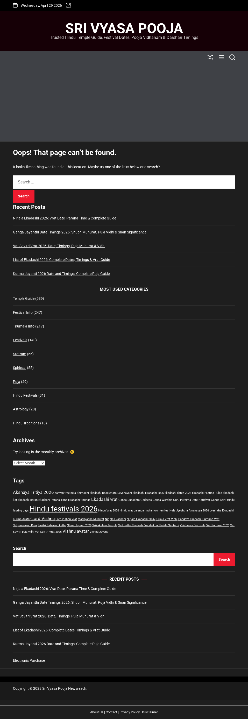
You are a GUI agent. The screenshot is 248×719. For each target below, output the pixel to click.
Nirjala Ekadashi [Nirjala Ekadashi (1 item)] (115, 519)
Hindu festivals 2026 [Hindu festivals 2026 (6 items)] (63, 508)
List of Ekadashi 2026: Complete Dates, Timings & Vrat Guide (61, 260)
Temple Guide (23, 298)
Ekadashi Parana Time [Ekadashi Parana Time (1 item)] (52, 500)
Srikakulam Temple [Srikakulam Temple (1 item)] (104, 525)
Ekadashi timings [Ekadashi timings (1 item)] (79, 500)
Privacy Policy (129, 712)
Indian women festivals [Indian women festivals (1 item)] (160, 510)
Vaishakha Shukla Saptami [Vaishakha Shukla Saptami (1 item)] (161, 525)
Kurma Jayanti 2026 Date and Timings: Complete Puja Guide (61, 274)
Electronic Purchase (29, 660)
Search (19, 548)
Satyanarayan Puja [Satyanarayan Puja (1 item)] (25, 525)
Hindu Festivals (25, 395)
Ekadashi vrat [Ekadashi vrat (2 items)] (104, 499)
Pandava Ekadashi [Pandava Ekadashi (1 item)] (190, 519)
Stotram (19, 354)
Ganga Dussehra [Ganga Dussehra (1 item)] (129, 500)
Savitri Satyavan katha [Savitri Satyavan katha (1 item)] (52, 525)
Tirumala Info (23, 326)
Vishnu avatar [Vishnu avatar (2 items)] (75, 531)
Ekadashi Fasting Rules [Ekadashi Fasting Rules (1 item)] (207, 493)
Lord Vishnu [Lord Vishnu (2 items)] (43, 518)
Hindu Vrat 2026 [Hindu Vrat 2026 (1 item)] (108, 510)
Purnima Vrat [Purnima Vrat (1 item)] (210, 519)
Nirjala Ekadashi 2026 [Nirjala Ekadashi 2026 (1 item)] (141, 519)
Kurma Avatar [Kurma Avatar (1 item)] (22, 519)
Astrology (21, 409)
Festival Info (23, 312)
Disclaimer (150, 712)
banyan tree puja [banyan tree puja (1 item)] (65, 493)
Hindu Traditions (26, 423)
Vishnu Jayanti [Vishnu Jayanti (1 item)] (99, 531)
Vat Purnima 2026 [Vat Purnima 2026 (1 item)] (217, 525)
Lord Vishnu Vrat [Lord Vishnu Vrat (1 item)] (66, 519)
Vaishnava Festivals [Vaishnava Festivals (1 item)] (193, 525)
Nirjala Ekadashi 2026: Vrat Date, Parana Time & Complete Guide (64, 218)
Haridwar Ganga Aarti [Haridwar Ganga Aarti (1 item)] (212, 500)
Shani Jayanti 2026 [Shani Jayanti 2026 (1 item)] (79, 525)
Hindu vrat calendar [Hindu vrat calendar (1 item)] (132, 510)
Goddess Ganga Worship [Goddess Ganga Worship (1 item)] (156, 500)
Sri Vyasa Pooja (124, 28)
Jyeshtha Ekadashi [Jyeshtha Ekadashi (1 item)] (222, 510)
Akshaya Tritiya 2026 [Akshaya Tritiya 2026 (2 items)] (33, 492)
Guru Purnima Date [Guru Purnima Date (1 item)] (185, 500)
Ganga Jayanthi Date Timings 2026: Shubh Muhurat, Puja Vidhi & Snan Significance (79, 232)
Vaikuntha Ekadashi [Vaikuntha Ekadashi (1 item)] (131, 525)
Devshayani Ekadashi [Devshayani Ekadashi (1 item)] (130, 493)
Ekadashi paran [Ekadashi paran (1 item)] (28, 500)
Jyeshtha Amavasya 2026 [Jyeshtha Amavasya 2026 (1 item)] (192, 510)
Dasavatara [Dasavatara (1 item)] (109, 493)
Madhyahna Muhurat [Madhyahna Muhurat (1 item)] (91, 519)
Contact (111, 712)
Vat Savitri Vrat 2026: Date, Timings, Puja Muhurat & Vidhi (59, 246)
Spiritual (19, 368)
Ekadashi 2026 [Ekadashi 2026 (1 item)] (154, 493)
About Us (96, 712)
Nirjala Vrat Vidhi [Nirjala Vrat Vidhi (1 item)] (166, 519)
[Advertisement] (124, 102)
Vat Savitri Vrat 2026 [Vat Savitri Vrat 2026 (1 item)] (48, 531)
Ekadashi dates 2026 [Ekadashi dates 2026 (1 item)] (178, 493)
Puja (16, 382)
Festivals (20, 340)
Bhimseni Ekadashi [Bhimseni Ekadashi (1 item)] (89, 493)
